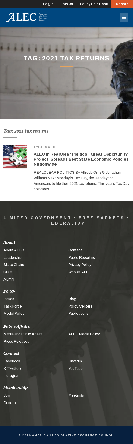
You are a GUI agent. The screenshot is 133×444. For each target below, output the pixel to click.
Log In (48, 4)
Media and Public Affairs (22, 334)
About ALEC (13, 250)
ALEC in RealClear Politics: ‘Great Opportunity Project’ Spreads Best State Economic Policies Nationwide (81, 159)
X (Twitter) (12, 368)
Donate (122, 4)
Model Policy (13, 313)
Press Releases (16, 341)
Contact (75, 250)
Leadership (12, 257)
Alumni (8, 279)
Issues (8, 299)
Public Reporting (81, 257)
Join (6, 395)
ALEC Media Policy (84, 334)
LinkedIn (75, 361)
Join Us (66, 4)
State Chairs (13, 265)
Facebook (11, 361)
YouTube (75, 368)
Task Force (12, 306)
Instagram (11, 376)
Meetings (76, 395)
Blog (72, 299)
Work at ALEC (79, 272)
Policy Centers (80, 306)
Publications (78, 313)
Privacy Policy (79, 265)
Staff (7, 272)
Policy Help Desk (94, 4)
